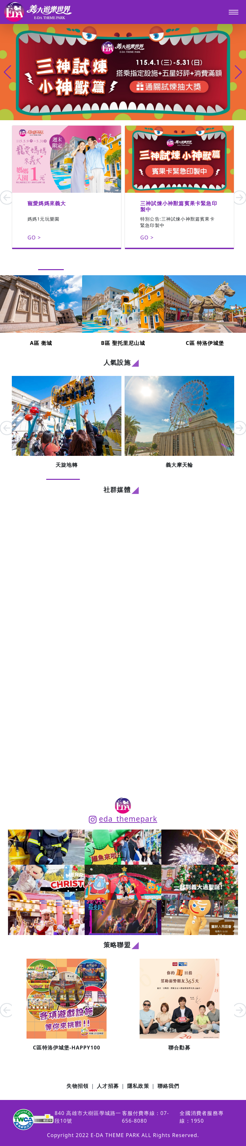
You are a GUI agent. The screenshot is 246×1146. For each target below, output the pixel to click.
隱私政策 (138, 1085)
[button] (238, 72)
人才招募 (108, 1085)
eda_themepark (123, 819)
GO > (34, 237)
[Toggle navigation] (233, 12)
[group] (123, 72)
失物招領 (77, 1085)
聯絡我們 (169, 1085)
